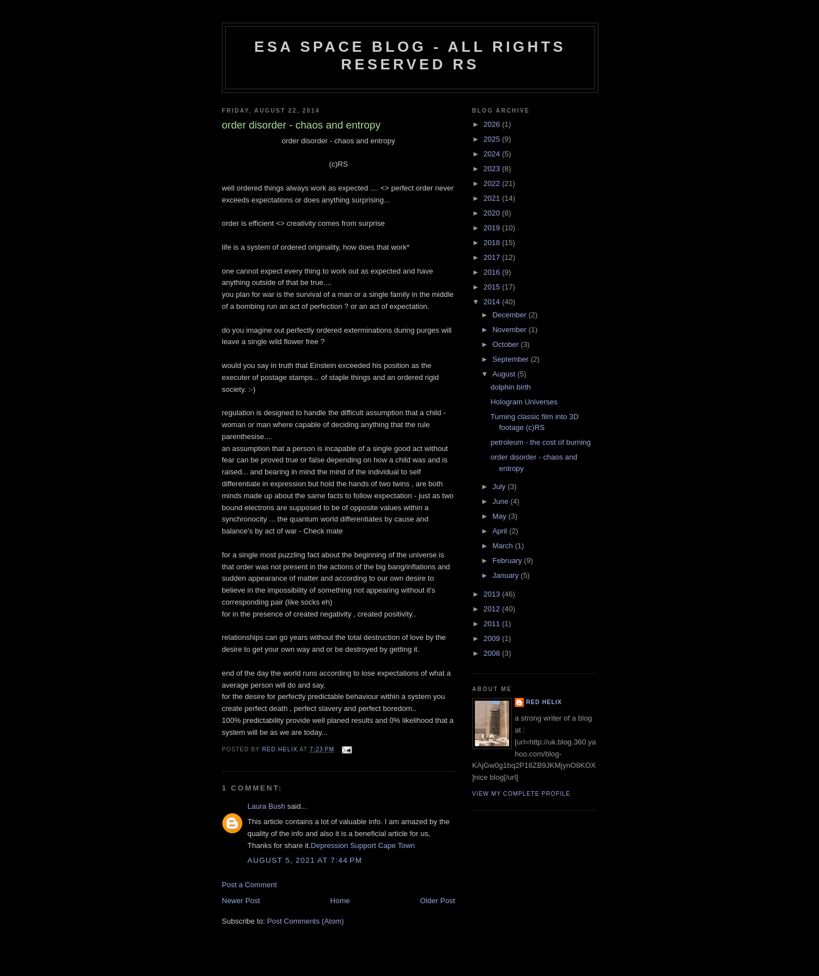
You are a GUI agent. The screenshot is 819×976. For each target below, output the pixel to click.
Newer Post (241, 900)
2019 (492, 228)
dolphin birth (510, 387)
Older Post (437, 900)
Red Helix (544, 702)
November (511, 329)
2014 (492, 301)
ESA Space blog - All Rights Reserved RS (410, 55)
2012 (492, 609)
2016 (492, 272)
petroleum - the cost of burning (540, 442)
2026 (492, 124)
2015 (492, 287)
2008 (492, 653)
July (500, 486)
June (502, 501)
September (512, 359)
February (508, 560)
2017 (492, 257)
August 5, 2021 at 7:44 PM (304, 860)
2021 (492, 198)
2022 (492, 183)
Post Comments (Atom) (305, 921)
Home (340, 900)
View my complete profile (521, 794)
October (507, 344)
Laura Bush (266, 806)
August (505, 374)
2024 (492, 154)
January (507, 575)
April (501, 531)
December (511, 315)
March (504, 545)
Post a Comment (249, 884)
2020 (492, 213)
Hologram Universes (523, 402)
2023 (492, 168)
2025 (492, 139)
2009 (492, 638)
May (500, 516)
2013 (492, 594)
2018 (492, 242)
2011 (492, 623)
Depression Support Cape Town (363, 845)
